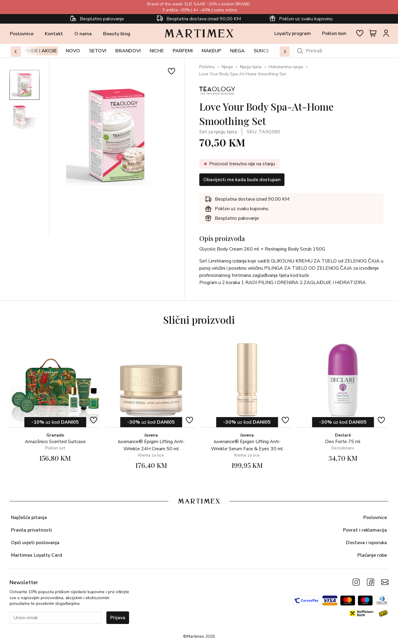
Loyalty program (292, 33)
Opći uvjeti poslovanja (35, 542)
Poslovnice (21, 33)
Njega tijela (250, 67)
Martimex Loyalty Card (36, 555)
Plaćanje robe (372, 555)
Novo (73, 51)
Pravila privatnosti (31, 530)
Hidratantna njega (286, 67)
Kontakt (54, 33)
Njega (227, 67)
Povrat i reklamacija (365, 530)
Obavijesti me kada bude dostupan (242, 179)
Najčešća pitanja (29, 517)
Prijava (117, 617)
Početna (207, 67)
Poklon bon (334, 33)
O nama (83, 33)
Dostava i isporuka (366, 542)
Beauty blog (116, 33)
